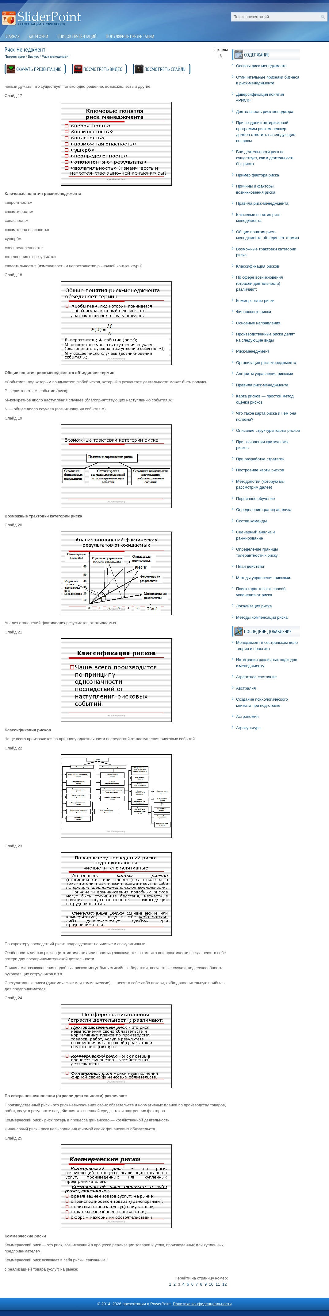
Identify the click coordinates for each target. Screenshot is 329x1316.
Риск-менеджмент (56, 56)
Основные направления (258, 323)
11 (218, 1284)
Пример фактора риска (257, 175)
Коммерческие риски (255, 300)
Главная (12, 36)
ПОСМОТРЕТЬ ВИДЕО (103, 69)
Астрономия (247, 716)
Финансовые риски (253, 311)
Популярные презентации (130, 36)
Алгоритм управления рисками (264, 373)
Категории (38, 36)
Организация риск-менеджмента (266, 362)
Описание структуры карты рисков (268, 430)
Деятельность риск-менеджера (264, 111)
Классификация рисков (257, 266)
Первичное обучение (255, 498)
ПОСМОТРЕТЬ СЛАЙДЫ (165, 69)
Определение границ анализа (263, 509)
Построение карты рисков (260, 470)
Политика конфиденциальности (202, 1304)
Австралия (246, 688)
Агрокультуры (248, 728)
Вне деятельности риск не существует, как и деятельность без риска (265, 157)
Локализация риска (254, 606)
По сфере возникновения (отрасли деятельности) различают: (259, 283)
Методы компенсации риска (262, 617)
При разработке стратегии (260, 459)
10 (211, 1284)
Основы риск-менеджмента (261, 66)
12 (224, 1284)
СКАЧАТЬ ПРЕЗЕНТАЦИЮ (39, 69)
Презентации (15, 56)
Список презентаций (77, 36)
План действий (250, 566)
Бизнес (33, 56)
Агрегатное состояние (256, 677)
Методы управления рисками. (263, 577)
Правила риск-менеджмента (262, 203)
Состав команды (251, 521)
